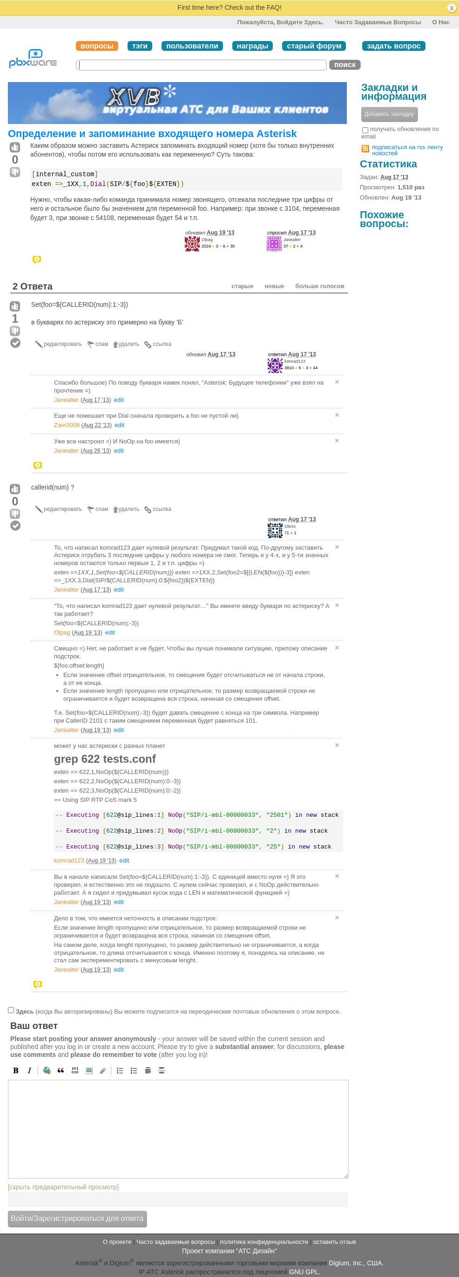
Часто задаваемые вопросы (378, 22)
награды (253, 46)
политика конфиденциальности (264, 1241)
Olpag (207, 239)
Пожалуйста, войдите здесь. (280, 22)
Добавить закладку (389, 114)
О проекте (117, 1241)
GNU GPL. (304, 1272)
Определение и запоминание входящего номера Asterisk (152, 133)
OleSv (290, 526)
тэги (140, 46)
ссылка (162, 344)
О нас (441, 22)
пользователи (192, 46)
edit (119, 399)
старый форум (314, 46)
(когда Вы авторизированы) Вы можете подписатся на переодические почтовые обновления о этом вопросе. (178, 1011)
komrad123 (294, 361)
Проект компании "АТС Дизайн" (229, 1251)
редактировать (63, 344)
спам (101, 344)
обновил (210, 232)
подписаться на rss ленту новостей (407, 150)
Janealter (292, 239)
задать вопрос (393, 46)
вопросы (97, 46)
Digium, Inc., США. (356, 1263)
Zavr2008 (67, 424)
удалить (129, 344)
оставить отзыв (334, 1241)
